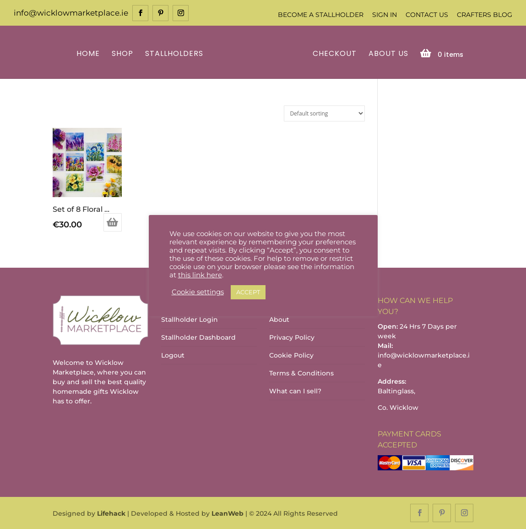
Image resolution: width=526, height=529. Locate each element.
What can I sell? (295, 391)
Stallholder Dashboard (198, 337)
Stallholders (174, 54)
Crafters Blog (484, 15)
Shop (122, 54)
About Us (388, 54)
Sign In (384, 15)
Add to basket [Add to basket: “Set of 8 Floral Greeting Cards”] (112, 222)
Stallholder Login (189, 319)
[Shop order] (324, 113)
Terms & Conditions (301, 373)
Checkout (335, 54)
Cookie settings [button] (198, 292)
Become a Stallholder (320, 15)
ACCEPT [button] (248, 292)
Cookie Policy (291, 355)
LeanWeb (227, 513)
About (279, 319)
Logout (172, 355)
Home (88, 54)
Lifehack (111, 513)
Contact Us (427, 15)
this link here (200, 275)
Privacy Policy (292, 337)
